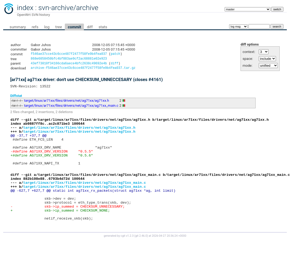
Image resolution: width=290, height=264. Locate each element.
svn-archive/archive (68, 7)
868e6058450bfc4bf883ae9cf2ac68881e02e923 (69, 59)
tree (58, 27)
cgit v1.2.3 (127, 259)
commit (74, 27)
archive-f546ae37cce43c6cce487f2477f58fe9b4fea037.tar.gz (83, 70)
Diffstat (16, 98)
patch (115, 54)
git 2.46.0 (141, 259)
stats (102, 27)
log (46, 27)
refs (35, 27)
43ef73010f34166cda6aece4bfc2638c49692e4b (69, 64)
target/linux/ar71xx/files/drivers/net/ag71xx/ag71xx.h (66, 103)
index (25, 7)
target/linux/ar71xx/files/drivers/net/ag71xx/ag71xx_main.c (71, 108)
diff (90, 27)
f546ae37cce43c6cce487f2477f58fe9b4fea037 (69, 54)
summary (18, 27)
